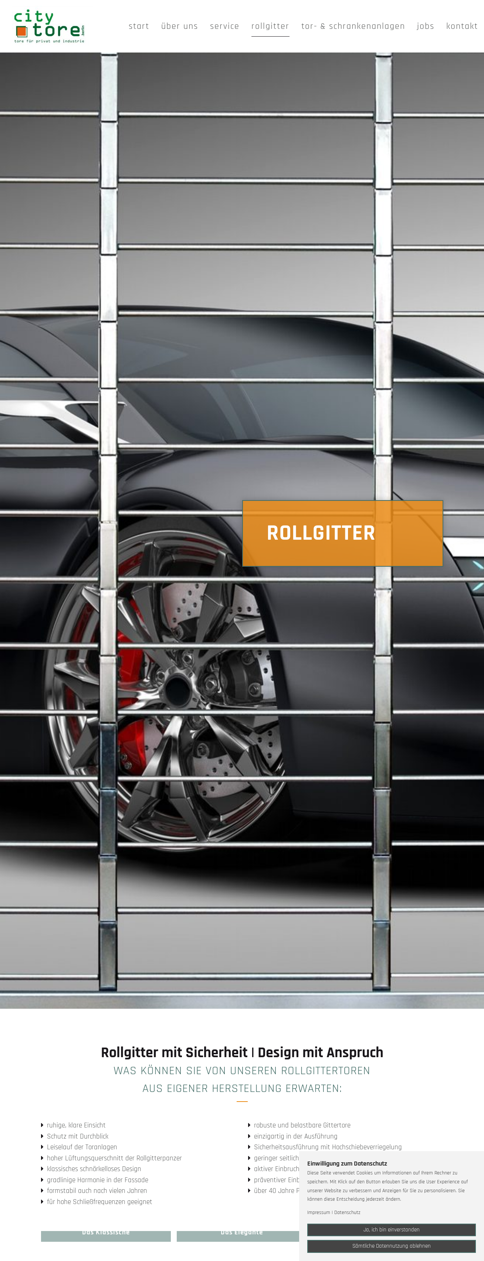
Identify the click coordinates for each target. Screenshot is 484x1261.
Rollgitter (270, 26)
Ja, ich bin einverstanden (391, 1229)
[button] (106, 1236)
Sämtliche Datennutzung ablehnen (391, 1246)
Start (139, 26)
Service (225, 26)
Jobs (425, 26)
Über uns (179, 26)
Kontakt (462, 26)
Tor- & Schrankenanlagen (353, 26)
